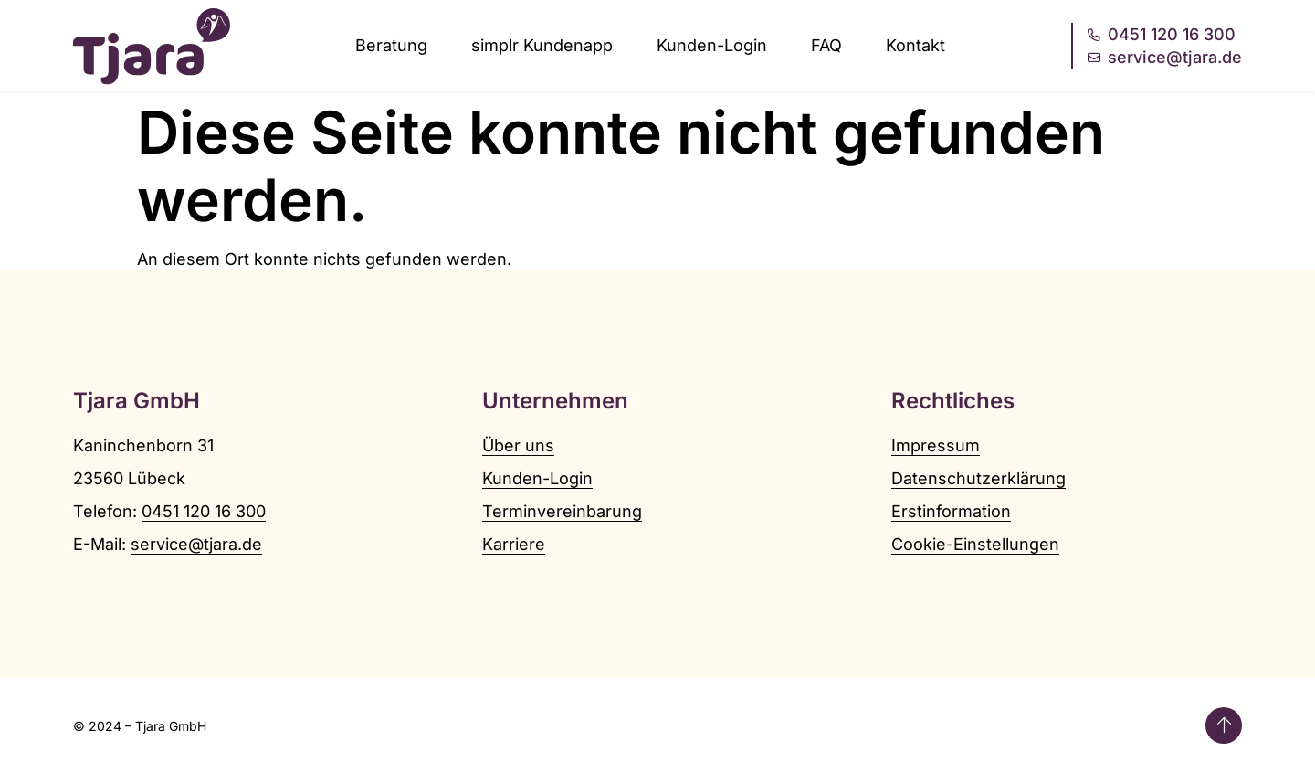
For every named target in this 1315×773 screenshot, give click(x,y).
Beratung (391, 45)
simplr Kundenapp (542, 45)
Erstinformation (951, 511)
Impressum (935, 445)
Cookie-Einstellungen (975, 544)
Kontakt (915, 45)
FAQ (826, 45)
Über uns (518, 445)
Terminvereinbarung (562, 511)
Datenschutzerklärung (978, 478)
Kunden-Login (712, 45)
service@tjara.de (196, 544)
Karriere (513, 544)
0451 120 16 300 (204, 511)
